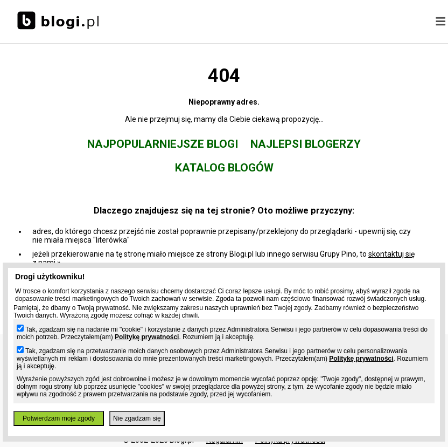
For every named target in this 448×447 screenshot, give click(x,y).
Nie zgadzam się (137, 418)
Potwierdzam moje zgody (59, 418)
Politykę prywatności (147, 337)
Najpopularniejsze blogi (162, 143)
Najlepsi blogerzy (305, 143)
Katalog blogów (224, 167)
